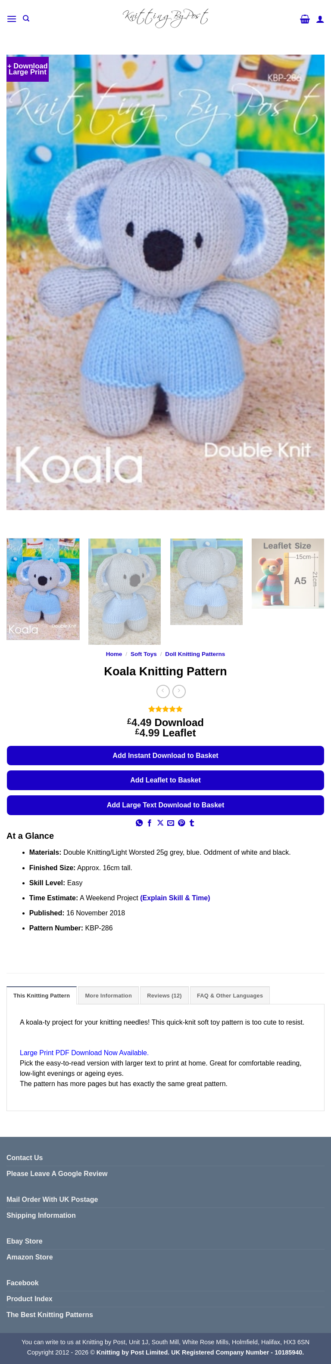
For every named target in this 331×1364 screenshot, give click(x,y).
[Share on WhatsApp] (139, 823)
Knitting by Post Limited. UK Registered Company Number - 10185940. (200, 1352)
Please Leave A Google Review (56, 1173)
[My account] (320, 18)
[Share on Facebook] (149, 823)
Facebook (22, 1283)
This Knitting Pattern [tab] (41, 995)
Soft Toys (144, 654)
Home (114, 654)
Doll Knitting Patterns (195, 654)
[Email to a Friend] (170, 823)
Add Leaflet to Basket (165, 780)
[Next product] (163, 691)
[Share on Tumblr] (191, 823)
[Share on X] (160, 823)
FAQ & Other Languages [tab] (230, 995)
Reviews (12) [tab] (164, 995)
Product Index (29, 1298)
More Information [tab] (108, 995)
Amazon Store (29, 1257)
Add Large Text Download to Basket (166, 805)
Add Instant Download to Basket (165, 755)
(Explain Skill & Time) (175, 898)
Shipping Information (41, 1215)
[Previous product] (179, 691)
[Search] (26, 18)
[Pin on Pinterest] (181, 823)
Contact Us (24, 1157)
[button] (11, 18)
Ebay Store (24, 1241)
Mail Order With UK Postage (52, 1199)
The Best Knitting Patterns (49, 1314)
